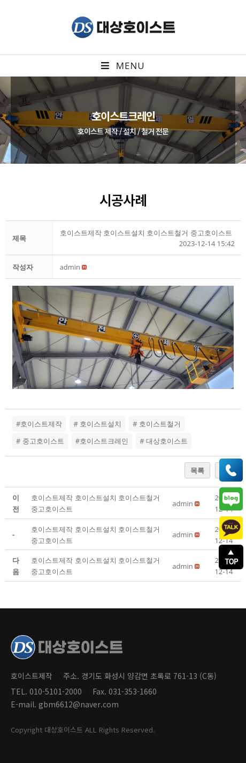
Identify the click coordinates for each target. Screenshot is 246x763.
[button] (70, 267)
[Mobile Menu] (122, 66)
